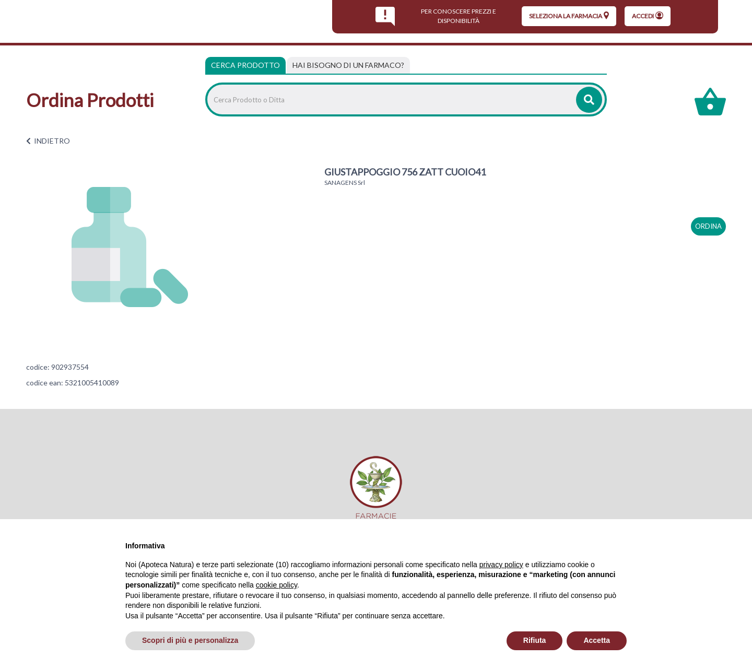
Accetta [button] (596, 640)
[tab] (348, 65)
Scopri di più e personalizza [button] (190, 640)
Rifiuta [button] (534, 640)
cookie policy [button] (276, 585)
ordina (708, 226)
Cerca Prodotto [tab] (245, 65)
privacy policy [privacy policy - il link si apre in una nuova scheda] (501, 564)
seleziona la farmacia (569, 15)
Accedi (647, 15)
